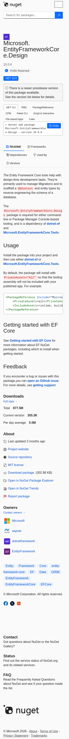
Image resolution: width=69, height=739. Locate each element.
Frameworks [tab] (37, 147)
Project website (18, 449)
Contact (10, 637)
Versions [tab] (13, 163)
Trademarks (39, 735)
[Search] (59, 15)
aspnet (16, 531)
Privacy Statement (15, 735)
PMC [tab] (24, 107)
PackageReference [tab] (43, 107)
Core (42, 566)
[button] (54, 125)
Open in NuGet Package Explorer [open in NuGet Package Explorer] (30, 480)
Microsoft (18, 520)
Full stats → (10, 401)
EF (32, 572)
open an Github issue (43, 380)
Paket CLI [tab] (22, 113)
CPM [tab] (8, 113)
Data (42, 572)
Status (9, 656)
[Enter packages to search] (29, 15)
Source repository (20, 457)
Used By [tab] (40, 155)
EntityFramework (23, 551)
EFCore (46, 584)
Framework (26, 566)
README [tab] (13, 147)
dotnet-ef (53, 223)
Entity (9, 566)
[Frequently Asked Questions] (7, 675)
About (33, 731)
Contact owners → (14, 512)
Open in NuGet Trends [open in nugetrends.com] (23, 488)
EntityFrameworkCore (20, 584)
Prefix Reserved (19, 70)
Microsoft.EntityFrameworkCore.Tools (31, 232)
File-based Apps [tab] (14, 119)
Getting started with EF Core (30, 340)
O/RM (55, 572)
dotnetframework (23, 541)
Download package (21, 472)
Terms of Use (49, 731)
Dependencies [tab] (16, 155)
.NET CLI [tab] (11, 107)
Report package (19, 496)
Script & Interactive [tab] (43, 113)
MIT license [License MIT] (16, 465)
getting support (44, 385)
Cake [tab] (32, 119)
